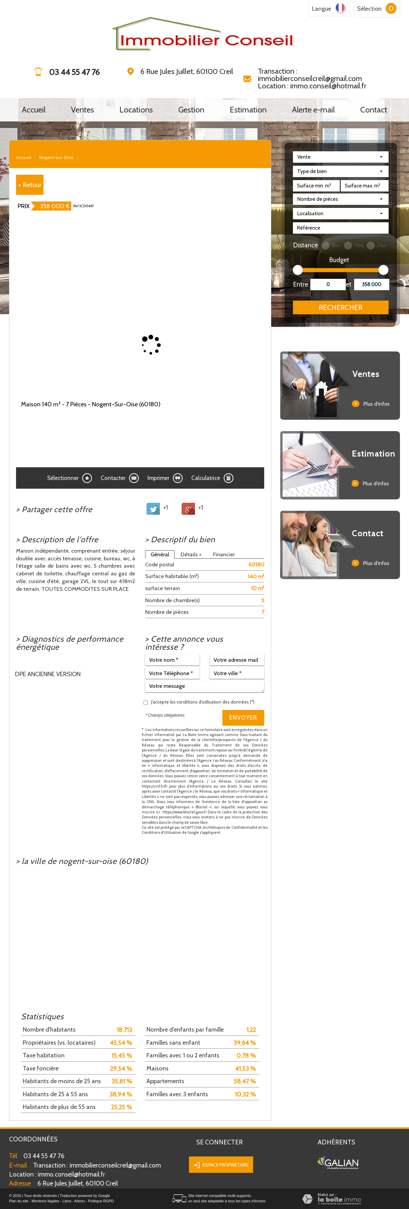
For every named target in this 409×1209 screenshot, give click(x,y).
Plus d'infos (370, 403)
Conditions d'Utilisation (161, 832)
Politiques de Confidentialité (233, 827)
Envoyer (243, 717)
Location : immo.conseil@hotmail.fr (312, 85)
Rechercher (341, 307)
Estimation (248, 109)
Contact (373, 109)
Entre (299, 284)
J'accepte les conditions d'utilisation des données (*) (202, 702)
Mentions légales (46, 1201)
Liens (67, 1201)
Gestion (191, 109)
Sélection (369, 8)
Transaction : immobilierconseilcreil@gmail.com (310, 75)
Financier (224, 554)
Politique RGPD (101, 1201)
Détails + (191, 554)
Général (159, 554)
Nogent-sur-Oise (56, 157)
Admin (79, 1201)
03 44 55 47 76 (44, 1156)
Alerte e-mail (313, 109)
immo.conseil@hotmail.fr (57, 1174)
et (348, 284)
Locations (136, 109)
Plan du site (18, 1201)
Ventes (82, 109)
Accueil (33, 109)
